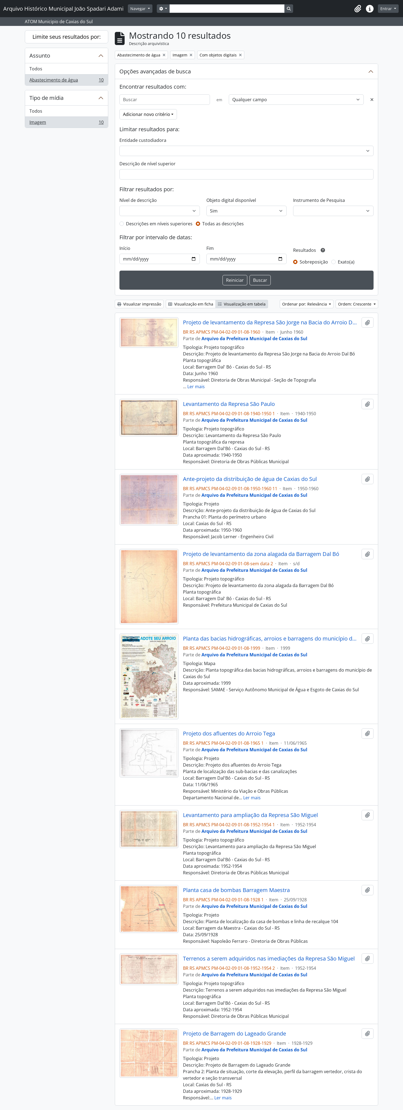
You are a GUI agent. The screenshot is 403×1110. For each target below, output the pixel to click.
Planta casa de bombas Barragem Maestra (236, 890)
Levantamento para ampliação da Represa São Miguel (250, 815)
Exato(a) (346, 262)
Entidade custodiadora (142, 140)
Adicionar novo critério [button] (146, 114)
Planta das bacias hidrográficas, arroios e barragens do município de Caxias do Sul (271, 638)
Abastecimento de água (66, 81)
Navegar (138, 8)
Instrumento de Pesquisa (319, 200)
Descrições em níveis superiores (159, 224)
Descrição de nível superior (147, 164)
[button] (358, 9)
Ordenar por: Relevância (305, 304)
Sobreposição (314, 262)
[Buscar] (164, 99)
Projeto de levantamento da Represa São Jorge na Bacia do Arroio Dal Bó (271, 322)
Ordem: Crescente (355, 304)
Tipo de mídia (46, 97)
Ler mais (196, 387)
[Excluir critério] (372, 99)
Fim (210, 248)
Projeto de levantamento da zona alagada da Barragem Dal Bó (261, 554)
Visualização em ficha (190, 304)
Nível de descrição (138, 200)
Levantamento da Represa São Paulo (229, 404)
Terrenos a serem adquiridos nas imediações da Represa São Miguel (269, 958)
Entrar (386, 8)
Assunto (39, 55)
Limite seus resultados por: (66, 36)
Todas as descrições (223, 224)
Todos (35, 69)
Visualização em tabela (242, 304)
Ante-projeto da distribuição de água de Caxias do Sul (250, 479)
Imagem (66, 123)
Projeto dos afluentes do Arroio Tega (229, 733)
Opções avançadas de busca (155, 71)
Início (124, 248)
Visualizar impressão (139, 304)
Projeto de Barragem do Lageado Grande (234, 1033)
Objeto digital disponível (231, 200)
